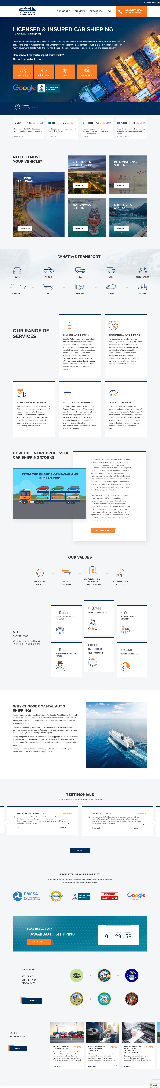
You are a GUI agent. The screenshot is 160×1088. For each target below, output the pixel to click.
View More (79, 842)
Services (80, 11)
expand (61, 825)
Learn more (32, 993)
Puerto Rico (86, 72)
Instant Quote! (39, 935)
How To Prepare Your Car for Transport (96, 1040)
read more (57, 1058)
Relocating (23, 72)
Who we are (63, 11)
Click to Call (44, 72)
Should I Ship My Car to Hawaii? (61, 1039)
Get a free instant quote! (28, 59)
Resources (96, 11)
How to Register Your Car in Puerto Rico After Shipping (132, 1041)
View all (18, 1040)
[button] (154, 1086)
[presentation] (7, 821)
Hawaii (65, 72)
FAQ (110, 11)
